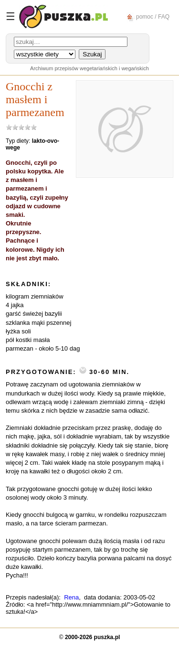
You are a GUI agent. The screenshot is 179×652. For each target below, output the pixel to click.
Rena (71, 597)
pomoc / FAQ (146, 17)
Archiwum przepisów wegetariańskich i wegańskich (89, 68)
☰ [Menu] (10, 16)
